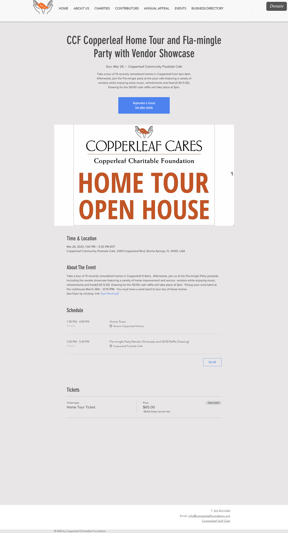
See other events (144, 107)
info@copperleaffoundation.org (209, 516)
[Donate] (276, 6)
